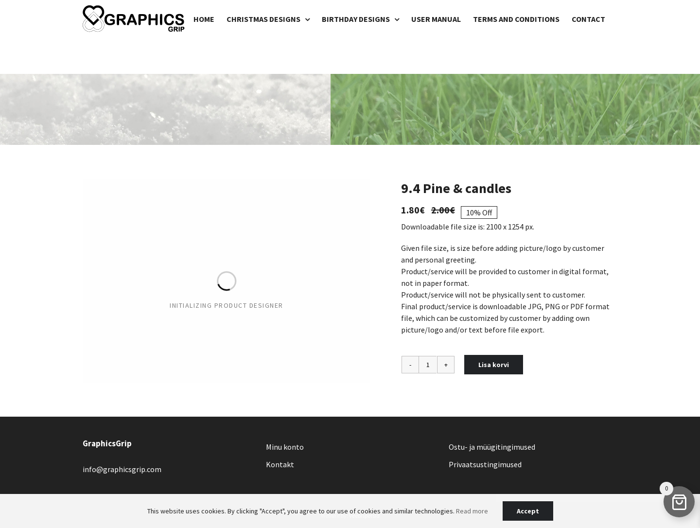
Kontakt (280, 464)
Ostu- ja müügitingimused (492, 447)
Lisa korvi (493, 364)
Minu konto (285, 447)
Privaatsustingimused (485, 464)
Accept (528, 511)
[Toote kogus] (428, 364)
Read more (472, 511)
